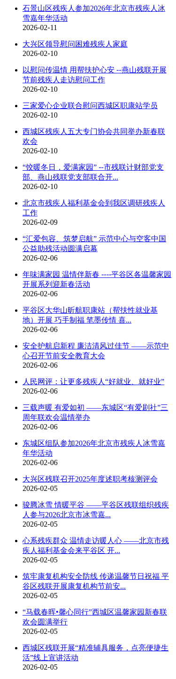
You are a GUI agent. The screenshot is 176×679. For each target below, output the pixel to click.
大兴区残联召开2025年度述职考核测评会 (90, 479)
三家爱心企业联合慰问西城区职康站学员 (90, 106)
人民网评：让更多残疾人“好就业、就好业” (93, 382)
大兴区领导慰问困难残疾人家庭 (75, 44)
